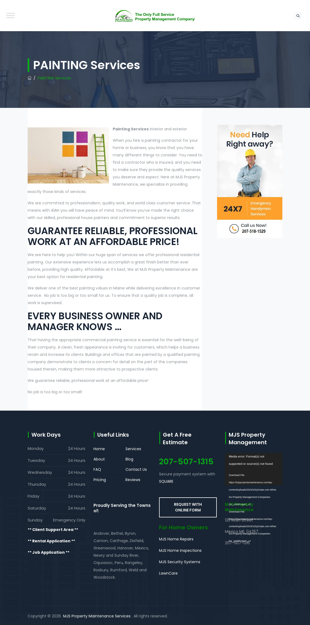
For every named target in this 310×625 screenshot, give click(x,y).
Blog (129, 459)
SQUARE (166, 481)
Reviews (132, 479)
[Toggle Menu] (10, 15)
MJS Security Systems (179, 562)
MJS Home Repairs (176, 539)
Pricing (99, 479)
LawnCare (168, 573)
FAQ (97, 469)
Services (133, 449)
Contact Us (136, 469)
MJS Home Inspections (180, 550)
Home (99, 449)
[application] (254, 469)
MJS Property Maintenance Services (97, 616)
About (99, 459)
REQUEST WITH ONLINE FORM (188, 507)
